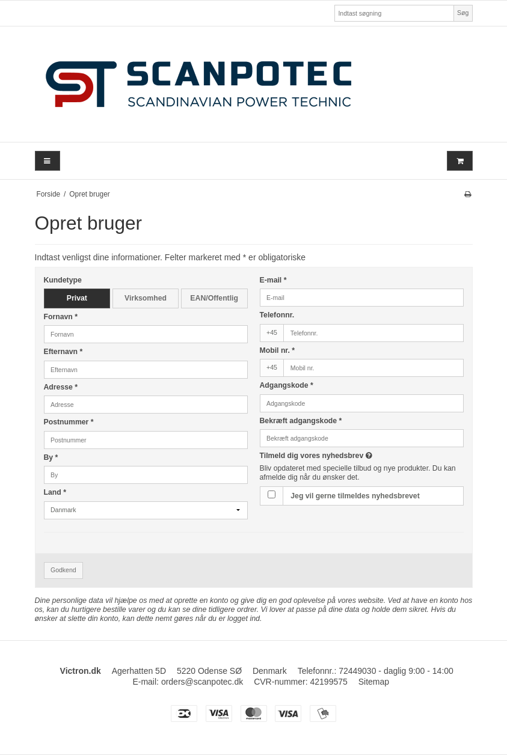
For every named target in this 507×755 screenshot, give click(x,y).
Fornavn (61, 317)
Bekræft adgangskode (301, 421)
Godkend (63, 569)
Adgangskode (286, 385)
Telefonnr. (277, 315)
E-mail (273, 280)
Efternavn (63, 351)
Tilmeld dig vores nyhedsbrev (346, 455)
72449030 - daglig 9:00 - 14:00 (396, 671)
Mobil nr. (277, 350)
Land (55, 492)
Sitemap (373, 681)
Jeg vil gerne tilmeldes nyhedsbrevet (354, 496)
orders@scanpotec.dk (202, 681)
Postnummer (69, 422)
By (51, 457)
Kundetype (63, 280)
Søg (463, 12)
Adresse (61, 387)
